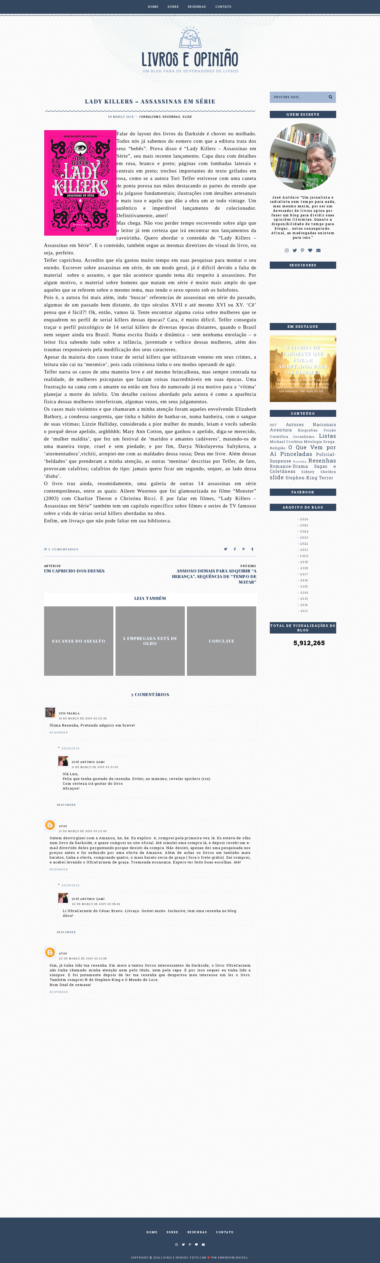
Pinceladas (296, 454)
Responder (59, 732)
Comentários (61, 549)
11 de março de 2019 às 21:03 (95, 767)
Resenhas (171, 117)
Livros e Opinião (174, 1257)
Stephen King (301, 477)
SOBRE (173, 7)
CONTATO (223, 7)
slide (187, 117)
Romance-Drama (289, 466)
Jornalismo (150, 117)
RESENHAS (197, 7)
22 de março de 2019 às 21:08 (83, 958)
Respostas (71, 748)
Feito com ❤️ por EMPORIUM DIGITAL (219, 1257)
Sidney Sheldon (318, 471)
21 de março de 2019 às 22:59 (83, 831)
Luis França (69, 713)
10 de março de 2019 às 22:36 (83, 718)
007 (273, 424)
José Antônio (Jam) (88, 762)
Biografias (308, 430)
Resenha (299, 461)
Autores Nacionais (311, 424)
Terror (326, 477)
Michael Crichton (286, 441)
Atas (63, 826)
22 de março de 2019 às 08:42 (96, 904)
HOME (153, 7)
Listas (327, 435)
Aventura (281, 430)
